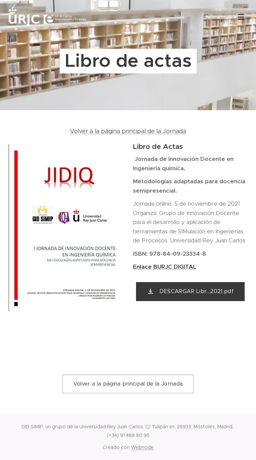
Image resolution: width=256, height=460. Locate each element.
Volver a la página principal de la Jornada (128, 131)
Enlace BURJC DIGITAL (164, 266)
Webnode (142, 447)
